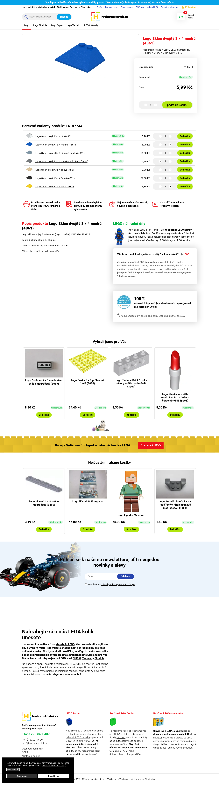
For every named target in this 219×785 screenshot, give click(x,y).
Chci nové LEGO (151, 445)
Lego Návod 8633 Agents (87, 501)
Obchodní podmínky (32, 748)
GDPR (25, 752)
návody (176, 236)
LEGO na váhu (183, 240)
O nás (99, 7)
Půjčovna (140, 7)
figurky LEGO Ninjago (162, 240)
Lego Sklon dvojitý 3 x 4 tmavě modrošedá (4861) (61, 161)
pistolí (172, 233)
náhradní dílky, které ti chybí (82, 734)
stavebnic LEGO (65, 644)
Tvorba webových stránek (131, 779)
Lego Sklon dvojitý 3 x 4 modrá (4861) (55, 144)
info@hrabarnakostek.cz (34, 743)
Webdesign (150, 779)
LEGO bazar (111, 779)
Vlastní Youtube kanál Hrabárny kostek (168, 204)
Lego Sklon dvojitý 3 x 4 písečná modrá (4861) (60, 153)
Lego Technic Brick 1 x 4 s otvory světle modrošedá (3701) (131, 383)
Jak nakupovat (111, 7)
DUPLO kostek (120, 734)
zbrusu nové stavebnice (180, 747)
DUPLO (77, 658)
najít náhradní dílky (82, 647)
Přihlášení (190, 7)
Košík (190, 18)
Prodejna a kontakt (170, 7)
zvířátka (121, 737)
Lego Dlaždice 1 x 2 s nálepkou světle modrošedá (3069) (43, 382)
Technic (87, 658)
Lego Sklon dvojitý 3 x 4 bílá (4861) (54, 136)
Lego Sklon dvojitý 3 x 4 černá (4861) (55, 178)
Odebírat (126, 576)
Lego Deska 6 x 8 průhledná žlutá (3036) (87, 382)
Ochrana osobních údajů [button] (54, 765)
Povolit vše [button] (53, 776)
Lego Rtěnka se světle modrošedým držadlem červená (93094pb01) (175, 397)
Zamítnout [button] (22, 776)
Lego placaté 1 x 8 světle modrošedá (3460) (44, 503)
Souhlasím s (110, 584)
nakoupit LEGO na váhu (78, 737)
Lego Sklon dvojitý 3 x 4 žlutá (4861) (54, 186)
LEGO (186, 254)
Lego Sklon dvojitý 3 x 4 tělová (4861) (55, 169)
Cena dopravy (127, 7)
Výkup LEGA (152, 7)
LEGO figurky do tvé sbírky (89, 730)
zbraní (181, 233)
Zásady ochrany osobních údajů (118, 584)
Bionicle (99, 658)
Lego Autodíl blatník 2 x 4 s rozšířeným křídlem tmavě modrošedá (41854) (175, 505)
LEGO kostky (185, 229)
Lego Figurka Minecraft (131, 515)
